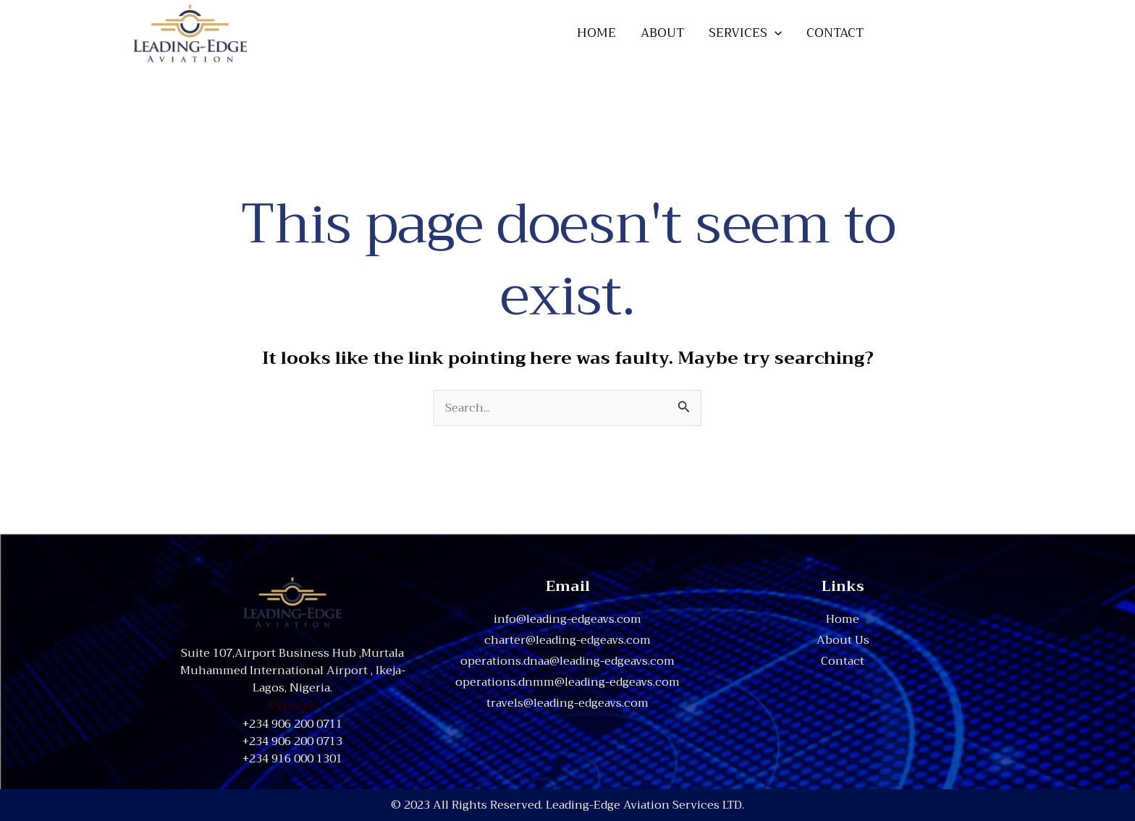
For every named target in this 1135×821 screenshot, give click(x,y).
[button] (946, 33)
